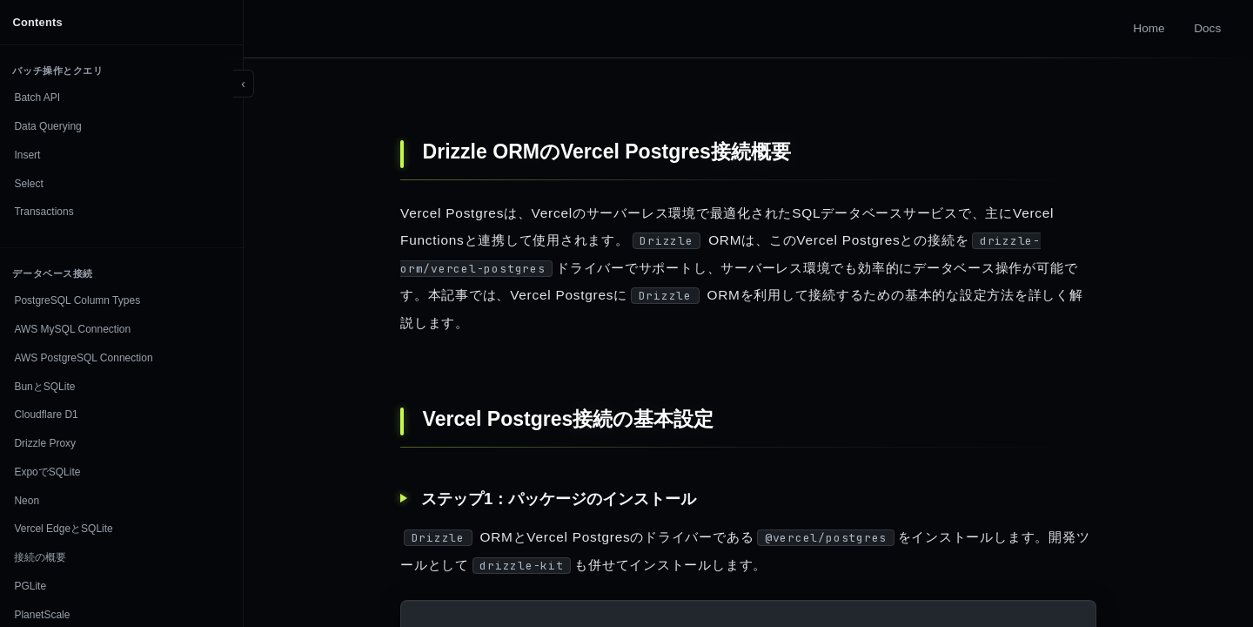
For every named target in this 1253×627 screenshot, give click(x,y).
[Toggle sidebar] (243, 84)
